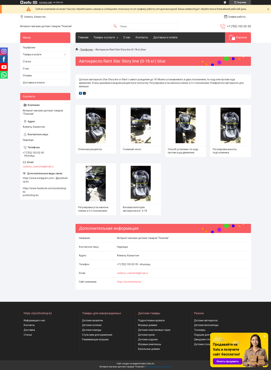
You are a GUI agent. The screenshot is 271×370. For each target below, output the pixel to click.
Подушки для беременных (209, 334)
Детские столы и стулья (207, 344)
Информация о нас (34, 320)
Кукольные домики (149, 349)
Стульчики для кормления (97, 334)
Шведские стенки (204, 339)
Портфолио (86, 49)
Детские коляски (91, 325)
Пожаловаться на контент (158, 367)
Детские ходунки (148, 339)
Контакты (142, 37)
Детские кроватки (92, 320)
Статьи (27, 61)
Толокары (199, 330)
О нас (126, 37)
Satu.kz (150, 363)
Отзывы (27, 75)
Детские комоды (91, 330)
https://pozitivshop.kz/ (129, 281)
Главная (83, 37)
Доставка (29, 330)
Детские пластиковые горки (154, 330)
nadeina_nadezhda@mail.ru (132, 273)
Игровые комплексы (149, 344)
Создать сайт (45, 2)
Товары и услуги (104, 37)
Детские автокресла (206, 320)
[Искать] (115, 26)
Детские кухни (146, 334)
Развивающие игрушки (95, 339)
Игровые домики (147, 325)
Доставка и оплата (165, 37)
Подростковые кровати (151, 320)
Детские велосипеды (206, 325)
